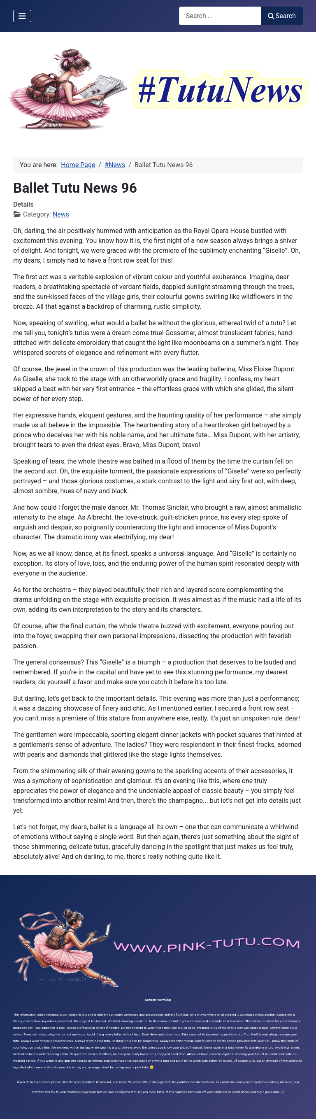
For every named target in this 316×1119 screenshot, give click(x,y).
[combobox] (220, 16)
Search (282, 16)
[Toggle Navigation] (22, 16)
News (61, 214)
